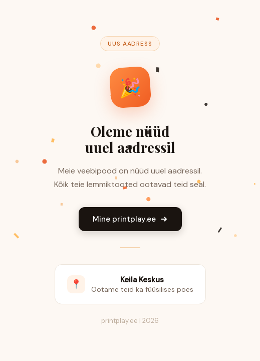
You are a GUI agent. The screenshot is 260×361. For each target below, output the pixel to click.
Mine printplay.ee (130, 219)
